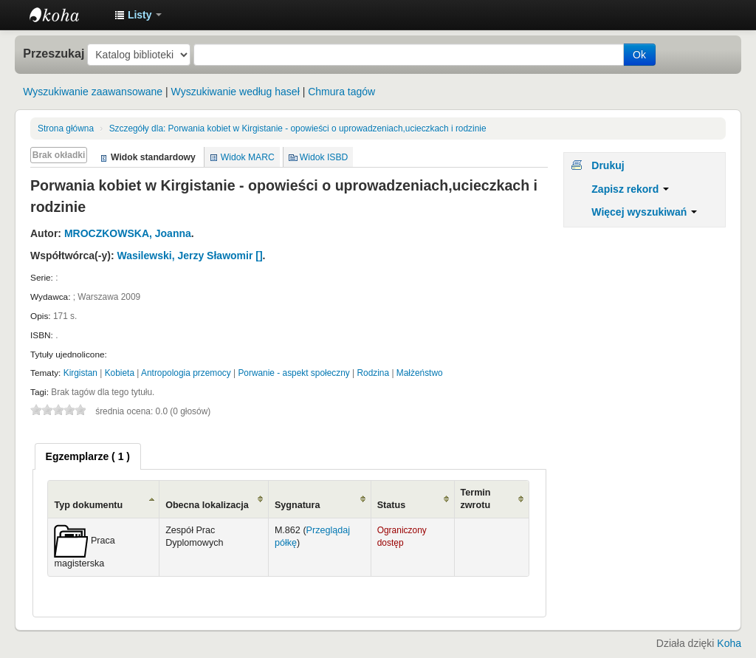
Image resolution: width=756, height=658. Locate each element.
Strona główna (66, 128)
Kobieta (119, 373)
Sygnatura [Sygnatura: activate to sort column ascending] (297, 505)
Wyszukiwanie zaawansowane (92, 91)
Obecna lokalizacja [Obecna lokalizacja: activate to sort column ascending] (207, 505)
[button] (138, 15)
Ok (639, 55)
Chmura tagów (341, 91)
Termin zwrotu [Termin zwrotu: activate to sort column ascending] (476, 498)
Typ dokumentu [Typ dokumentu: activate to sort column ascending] (88, 505)
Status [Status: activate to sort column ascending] (391, 505)
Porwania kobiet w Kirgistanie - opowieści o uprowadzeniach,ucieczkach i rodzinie (298, 128)
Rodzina (373, 373)
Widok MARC (248, 157)
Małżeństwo (419, 373)
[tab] (88, 456)
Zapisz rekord (630, 189)
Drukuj (607, 165)
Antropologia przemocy (186, 373)
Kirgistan (80, 373)
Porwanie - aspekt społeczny (293, 373)
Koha (729, 643)
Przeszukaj (53, 53)
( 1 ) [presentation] (88, 456)
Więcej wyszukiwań (644, 212)
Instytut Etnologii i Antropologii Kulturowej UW (66, 15)
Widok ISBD (324, 157)
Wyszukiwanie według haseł (235, 91)
